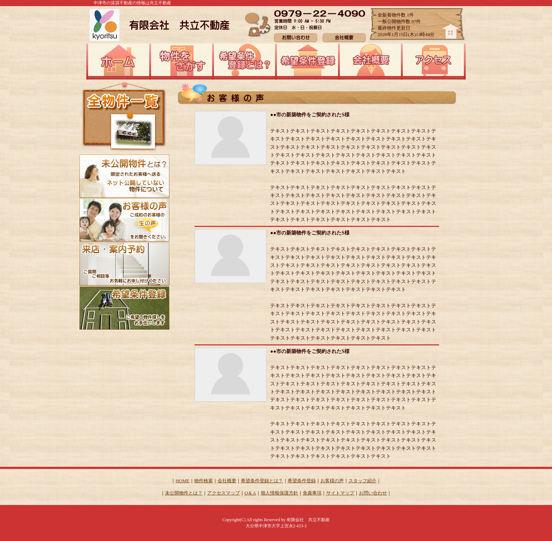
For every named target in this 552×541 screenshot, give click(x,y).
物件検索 (203, 480)
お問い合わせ (373, 493)
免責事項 (312, 493)
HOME (182, 480)
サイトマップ (340, 493)
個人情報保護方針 (279, 493)
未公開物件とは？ (183, 493)
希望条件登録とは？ (262, 480)
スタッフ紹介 (362, 480)
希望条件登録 (302, 480)
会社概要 (227, 480)
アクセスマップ (223, 493)
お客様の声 (332, 480)
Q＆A (250, 493)
